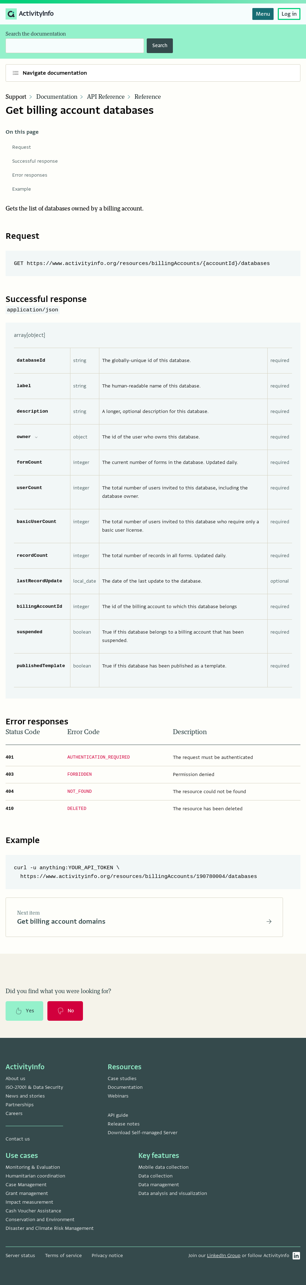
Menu (263, 13)
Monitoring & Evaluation (33, 1167)
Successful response (35, 161)
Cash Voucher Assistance (33, 1211)
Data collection (155, 1176)
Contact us (18, 1139)
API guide (118, 1115)
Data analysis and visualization (172, 1193)
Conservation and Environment (40, 1219)
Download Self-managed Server (142, 1132)
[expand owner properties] (36, 437)
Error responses (29, 175)
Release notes (124, 1124)
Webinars (118, 1096)
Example (21, 189)
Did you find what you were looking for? (58, 991)
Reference (148, 97)
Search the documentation (36, 34)
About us (15, 1078)
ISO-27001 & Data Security (34, 1087)
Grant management (27, 1193)
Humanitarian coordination (35, 1176)
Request (21, 147)
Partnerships (20, 1104)
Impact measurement (29, 1202)
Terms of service (63, 1255)
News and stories (25, 1096)
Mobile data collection (163, 1167)
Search (159, 45)
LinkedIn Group (223, 1255)
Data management (158, 1184)
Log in (289, 13)
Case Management (26, 1184)
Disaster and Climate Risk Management (50, 1228)
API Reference (106, 97)
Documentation (56, 97)
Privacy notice (107, 1255)
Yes (24, 1011)
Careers (14, 1113)
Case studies (122, 1078)
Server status (20, 1255)
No (65, 1011)
